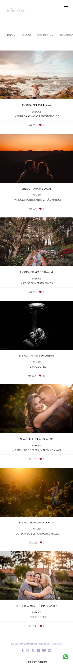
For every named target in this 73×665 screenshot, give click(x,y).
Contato (56, 643)
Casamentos (45, 34)
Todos (11, 34)
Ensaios (26, 34)
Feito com (36, 661)
